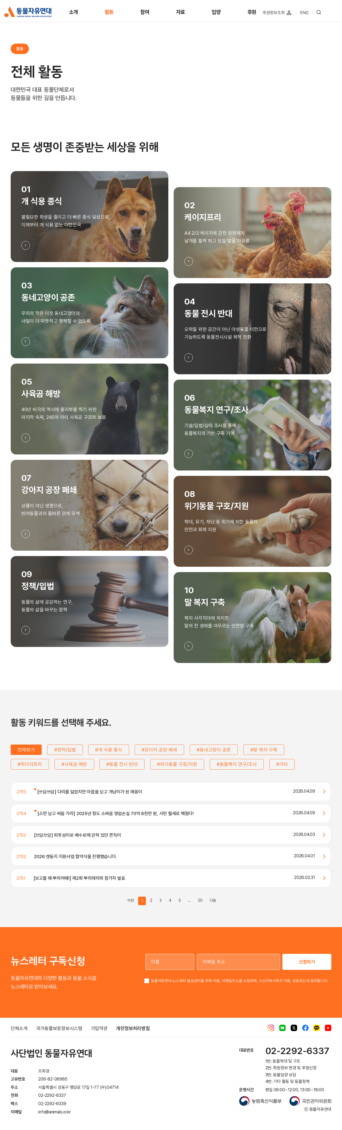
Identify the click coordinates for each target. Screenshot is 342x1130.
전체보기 (26, 750)
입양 (216, 12)
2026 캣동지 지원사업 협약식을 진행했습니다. (75, 856)
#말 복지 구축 (263, 750)
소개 (73, 12)
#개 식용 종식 (108, 750)
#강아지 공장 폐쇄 (159, 750)
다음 (213, 900)
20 (200, 900)
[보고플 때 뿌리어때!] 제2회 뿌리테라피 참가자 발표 (79, 878)
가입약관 (99, 1028)
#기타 (282, 764)
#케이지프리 (30, 764)
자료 (180, 12)
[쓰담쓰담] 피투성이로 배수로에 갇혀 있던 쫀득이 (77, 835)
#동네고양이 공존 (214, 750)
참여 (144, 12)
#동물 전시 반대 (122, 764)
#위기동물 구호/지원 (177, 764)
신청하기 (307, 962)
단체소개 (19, 1028)
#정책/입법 (65, 750)
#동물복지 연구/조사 (237, 764)
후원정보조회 (274, 12)
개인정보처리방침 (133, 1028)
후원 (251, 12)
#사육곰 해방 (74, 764)
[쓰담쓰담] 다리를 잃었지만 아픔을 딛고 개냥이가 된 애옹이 (88, 792)
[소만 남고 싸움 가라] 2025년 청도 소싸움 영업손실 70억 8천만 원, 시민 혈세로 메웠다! (114, 813)
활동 (109, 12)
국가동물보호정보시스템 (59, 1028)
